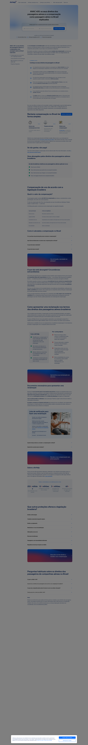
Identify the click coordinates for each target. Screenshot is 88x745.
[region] (44, 739)
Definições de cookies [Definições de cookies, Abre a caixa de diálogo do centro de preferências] (67, 740)
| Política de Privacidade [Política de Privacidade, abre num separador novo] (48, 740)
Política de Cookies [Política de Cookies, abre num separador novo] (40, 740)
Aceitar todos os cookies (67, 737)
